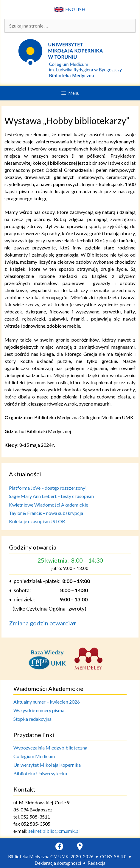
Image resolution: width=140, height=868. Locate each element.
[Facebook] (59, 846)
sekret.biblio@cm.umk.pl (54, 831)
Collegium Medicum (34, 756)
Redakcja (96, 863)
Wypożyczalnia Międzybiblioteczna (50, 747)
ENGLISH (70, 9)
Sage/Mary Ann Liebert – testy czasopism (51, 496)
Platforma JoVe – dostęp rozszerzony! (48, 488)
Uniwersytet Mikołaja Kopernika (47, 765)
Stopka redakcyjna (32, 719)
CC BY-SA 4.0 (113, 856)
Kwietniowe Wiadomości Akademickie (48, 504)
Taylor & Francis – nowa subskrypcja (46, 513)
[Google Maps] (80, 846)
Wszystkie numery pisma (38, 710)
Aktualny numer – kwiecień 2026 (46, 701)
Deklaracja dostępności (58, 863)
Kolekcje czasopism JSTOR (37, 521)
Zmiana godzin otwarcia (42, 623)
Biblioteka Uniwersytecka (40, 773)
